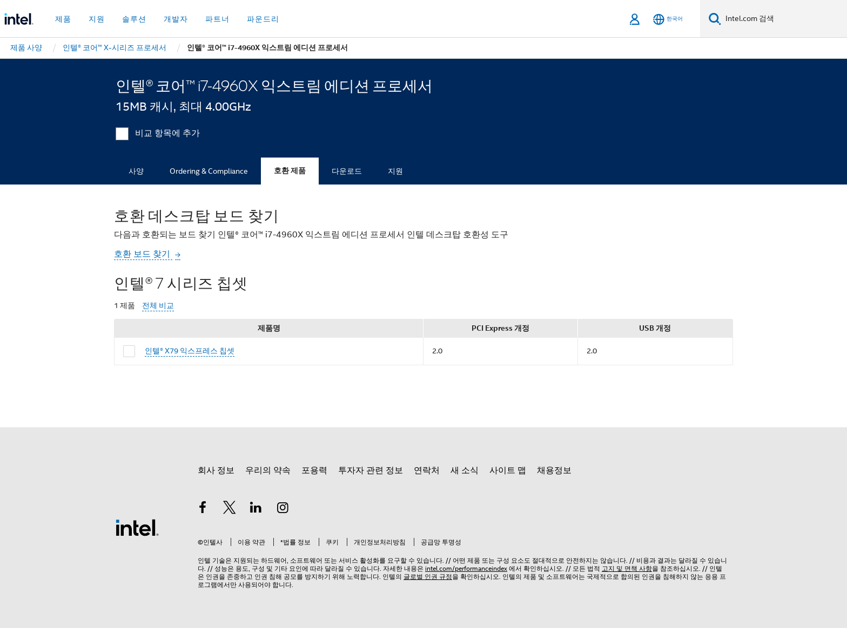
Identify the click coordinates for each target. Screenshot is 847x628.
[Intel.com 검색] (784, 19)
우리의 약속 (268, 470)
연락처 (427, 470)
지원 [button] (97, 19)
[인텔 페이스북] (202, 509)
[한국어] (667, 19)
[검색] (715, 18)
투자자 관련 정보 (370, 470)
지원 (395, 171)
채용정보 (554, 470)
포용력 (314, 470)
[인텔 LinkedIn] (256, 509)
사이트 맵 (507, 470)
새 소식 (465, 470)
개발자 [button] (176, 19)
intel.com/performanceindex (466, 568)
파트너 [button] (217, 19)
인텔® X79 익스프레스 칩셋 (189, 351)
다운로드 (347, 171)
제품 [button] (63, 19)
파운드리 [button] (263, 19)
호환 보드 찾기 (143, 254)
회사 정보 (216, 470)
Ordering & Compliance (209, 171)
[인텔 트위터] (229, 509)
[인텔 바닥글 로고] (137, 527)
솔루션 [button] (134, 19)
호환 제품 (290, 171)
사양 (136, 171)
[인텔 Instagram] (283, 509)
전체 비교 (158, 305)
